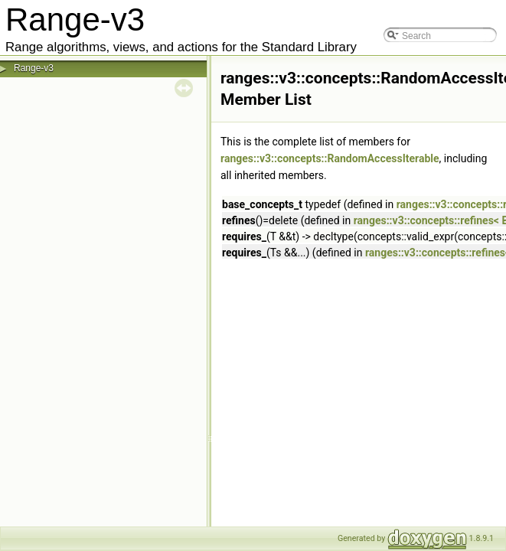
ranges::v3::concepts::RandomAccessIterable (329, 158)
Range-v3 (34, 68)
